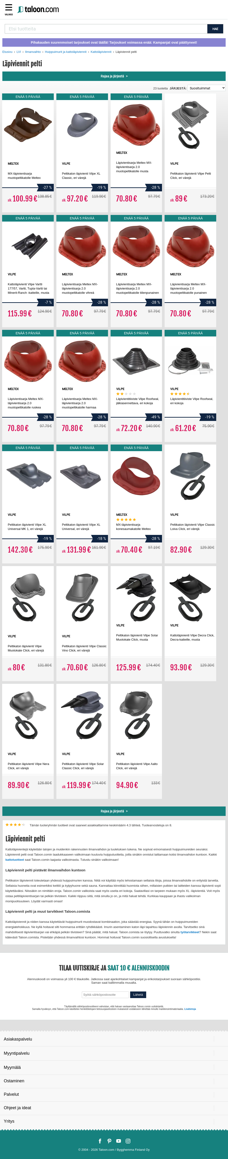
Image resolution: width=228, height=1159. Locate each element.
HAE (215, 29)
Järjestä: (178, 88)
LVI (19, 52)
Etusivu (7, 52)
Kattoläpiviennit (101, 52)
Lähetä (138, 994)
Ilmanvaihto (33, 52)
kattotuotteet (14, 859)
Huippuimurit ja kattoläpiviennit (65, 52)
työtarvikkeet (189, 932)
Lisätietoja (190, 1009)
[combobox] (106, 29)
